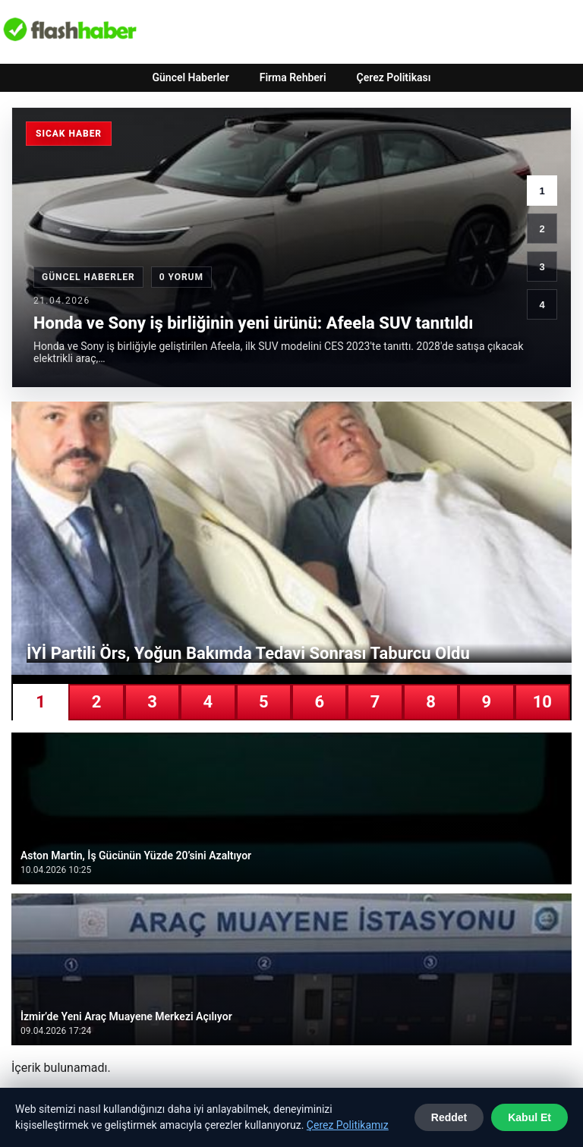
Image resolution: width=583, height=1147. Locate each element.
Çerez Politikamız (348, 1125)
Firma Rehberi (293, 77)
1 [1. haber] (541, 191)
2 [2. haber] (541, 229)
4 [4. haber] (541, 304)
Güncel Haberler (190, 77)
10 (542, 701)
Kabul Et (529, 1117)
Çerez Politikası (394, 77)
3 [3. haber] (541, 267)
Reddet (449, 1117)
